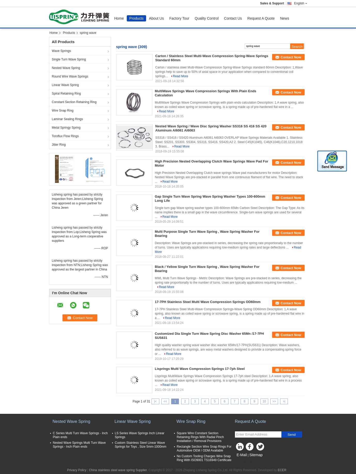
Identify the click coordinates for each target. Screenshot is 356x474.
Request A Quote (261, 18)
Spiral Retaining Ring (66, 93)
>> (274, 401)
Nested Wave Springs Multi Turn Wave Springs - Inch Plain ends (79, 444)
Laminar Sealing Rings (67, 119)
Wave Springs (61, 51)
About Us (156, 18)
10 (264, 401)
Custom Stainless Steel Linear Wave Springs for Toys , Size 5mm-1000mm (141, 444)
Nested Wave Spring (66, 68)
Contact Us (233, 18)
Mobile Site (244, 461)
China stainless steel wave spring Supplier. (118, 470)
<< (165, 401)
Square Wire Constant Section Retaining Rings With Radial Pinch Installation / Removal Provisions (200, 437)
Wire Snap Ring (63, 110)
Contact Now (291, 57)
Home (119, 18)
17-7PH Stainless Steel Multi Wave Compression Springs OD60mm (208, 302)
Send (292, 435)
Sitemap (256, 455)
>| (284, 401)
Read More (180, 76)
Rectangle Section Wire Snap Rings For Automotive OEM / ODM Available (204, 448)
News (284, 18)
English (300, 3)
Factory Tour (179, 18)
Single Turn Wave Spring (69, 59)
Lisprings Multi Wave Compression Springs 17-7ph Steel (200, 369)
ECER (282, 470)
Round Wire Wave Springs (70, 76)
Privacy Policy (76, 470)
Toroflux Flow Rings (65, 136)
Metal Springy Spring (66, 127)
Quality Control (207, 18)
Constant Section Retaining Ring (74, 102)
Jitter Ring (59, 144)
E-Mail (242, 455)
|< (155, 401)
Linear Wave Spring (65, 85)
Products (136, 18)
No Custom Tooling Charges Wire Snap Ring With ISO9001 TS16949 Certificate (204, 458)
